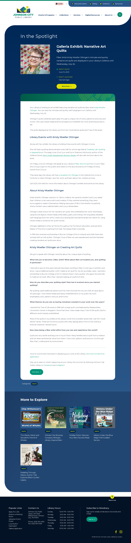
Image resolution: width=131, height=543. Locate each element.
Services (76, 15)
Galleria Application (15, 528)
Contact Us (104, 3)
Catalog (93, 3)
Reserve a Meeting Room (15, 515)
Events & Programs (46, 15)
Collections (64, 15)
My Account (117, 3)
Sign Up (91, 519)
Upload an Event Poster (15, 520)
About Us (108, 15)
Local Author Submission (13, 525)
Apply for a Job (14, 512)
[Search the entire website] (119, 14)
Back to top (112, 498)
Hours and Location (78, 3)
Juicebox (119, 537)
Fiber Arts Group (82, 164)
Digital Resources (92, 15)
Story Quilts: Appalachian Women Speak (59, 155)
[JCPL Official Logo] (23, 12)
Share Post (65, 86)
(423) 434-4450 (39, 522)
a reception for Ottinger (68, 175)
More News (35, 372)
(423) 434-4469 (36, 524)
